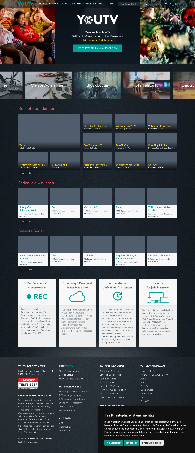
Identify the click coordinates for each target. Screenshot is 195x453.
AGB (61, 423)
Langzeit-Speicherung (110, 374)
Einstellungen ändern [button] (151, 443)
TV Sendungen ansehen (70, 395)
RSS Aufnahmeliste (109, 393)
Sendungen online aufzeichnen (74, 391)
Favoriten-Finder (108, 378)
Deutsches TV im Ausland (112, 397)
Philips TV (145, 401)
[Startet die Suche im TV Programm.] (133, 4)
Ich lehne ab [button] (131, 443)
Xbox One (145, 386)
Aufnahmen (74, 4)
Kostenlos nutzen (67, 410)
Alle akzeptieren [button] (114, 443)
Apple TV (144, 378)
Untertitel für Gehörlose (112, 386)
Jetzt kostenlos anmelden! (97, 48)
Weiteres (95, 4)
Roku (142, 382)
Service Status (66, 374)
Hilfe (110, 4)
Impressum (64, 430)
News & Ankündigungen (70, 371)
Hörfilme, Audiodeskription (113, 389)
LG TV (143, 397)
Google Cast (146, 389)
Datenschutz (65, 426)
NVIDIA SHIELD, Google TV (154, 374)
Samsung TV (146, 393)
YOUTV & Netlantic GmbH (72, 378)
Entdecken (41, 4)
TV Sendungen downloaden (72, 398)
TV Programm (56, 4)
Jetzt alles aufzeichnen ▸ (97, 40)
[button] (175, 4)
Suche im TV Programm (70, 402)
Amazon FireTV (147, 371)
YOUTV (25, 4)
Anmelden (167, 4)
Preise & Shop (66, 406)
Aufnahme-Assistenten (111, 371)
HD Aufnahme (107, 382)
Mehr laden (26, 173)
